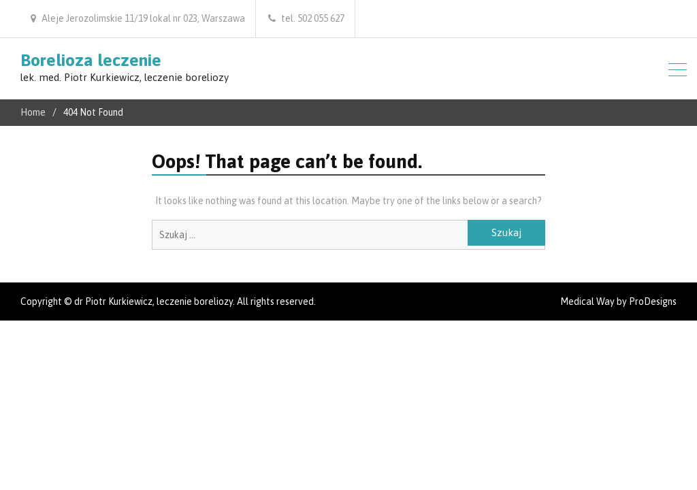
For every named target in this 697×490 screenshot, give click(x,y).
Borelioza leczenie (90, 59)
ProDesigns (653, 301)
